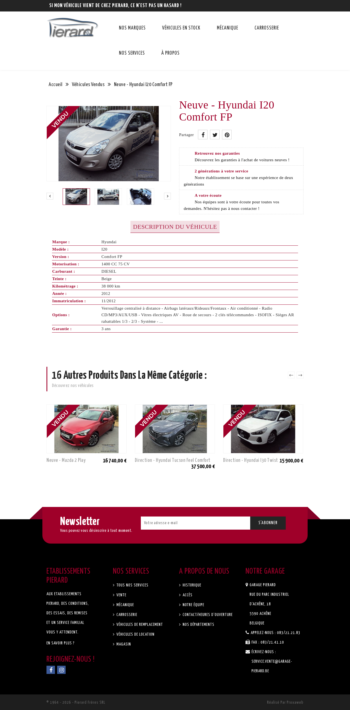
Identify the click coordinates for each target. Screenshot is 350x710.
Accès (187, 595)
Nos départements (198, 625)
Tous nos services (131, 585)
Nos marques (132, 28)
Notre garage (265, 571)
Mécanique (227, 28)
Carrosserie (267, 28)
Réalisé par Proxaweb (285, 702)
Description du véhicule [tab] (175, 226)
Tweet (215, 134)
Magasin (123, 644)
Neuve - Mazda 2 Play (66, 460)
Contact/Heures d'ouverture (207, 615)
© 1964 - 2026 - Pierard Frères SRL (75, 702)
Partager (203, 134)
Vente (120, 595)
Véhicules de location (134, 634)
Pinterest (227, 134)
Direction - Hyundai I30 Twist (250, 460)
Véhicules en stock (181, 28)
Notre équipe (193, 605)
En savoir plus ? (60, 643)
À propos (170, 53)
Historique (191, 585)
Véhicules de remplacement (139, 625)
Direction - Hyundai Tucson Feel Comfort (173, 460)
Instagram (61, 670)
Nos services (132, 53)
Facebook (50, 670)
